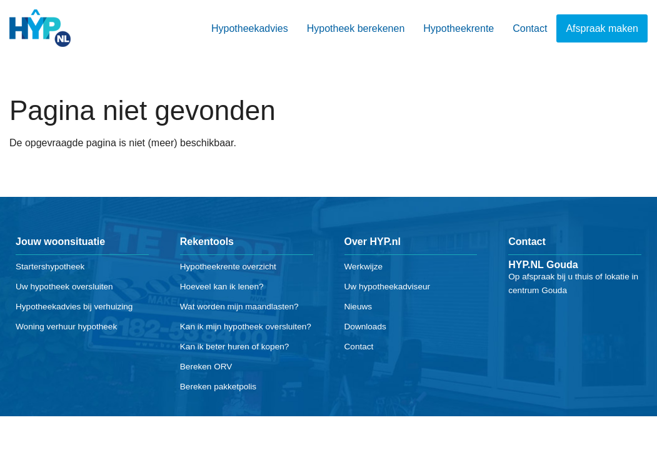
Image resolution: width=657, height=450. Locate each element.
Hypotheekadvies (249, 28)
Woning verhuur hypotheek (66, 326)
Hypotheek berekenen (356, 28)
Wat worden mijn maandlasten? (239, 306)
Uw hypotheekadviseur (387, 286)
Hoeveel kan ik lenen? (222, 286)
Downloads (365, 326)
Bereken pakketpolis (218, 386)
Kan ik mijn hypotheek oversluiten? (245, 326)
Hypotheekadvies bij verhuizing (74, 306)
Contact (530, 28)
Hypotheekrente (458, 28)
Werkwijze (363, 266)
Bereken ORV (206, 366)
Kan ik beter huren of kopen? (234, 346)
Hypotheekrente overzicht (228, 266)
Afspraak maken (602, 28)
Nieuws (358, 306)
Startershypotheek (50, 266)
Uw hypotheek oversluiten (64, 286)
